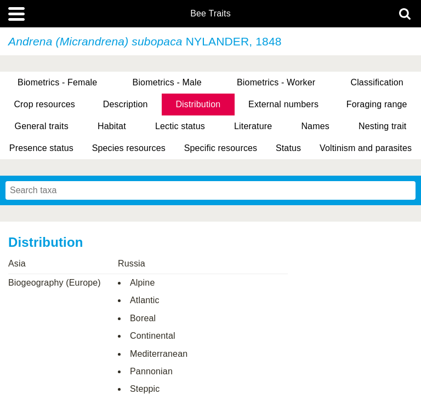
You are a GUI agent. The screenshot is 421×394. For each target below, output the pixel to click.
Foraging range (376, 104)
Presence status (41, 148)
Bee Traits (210, 13)
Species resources (129, 148)
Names (315, 126)
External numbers (283, 104)
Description (125, 104)
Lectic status (180, 126)
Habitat (112, 126)
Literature (253, 126)
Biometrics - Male (167, 82)
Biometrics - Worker (276, 82)
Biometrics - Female (57, 82)
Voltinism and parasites (366, 148)
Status (288, 148)
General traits (42, 126)
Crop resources (44, 104)
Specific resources (221, 148)
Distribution (197, 104)
